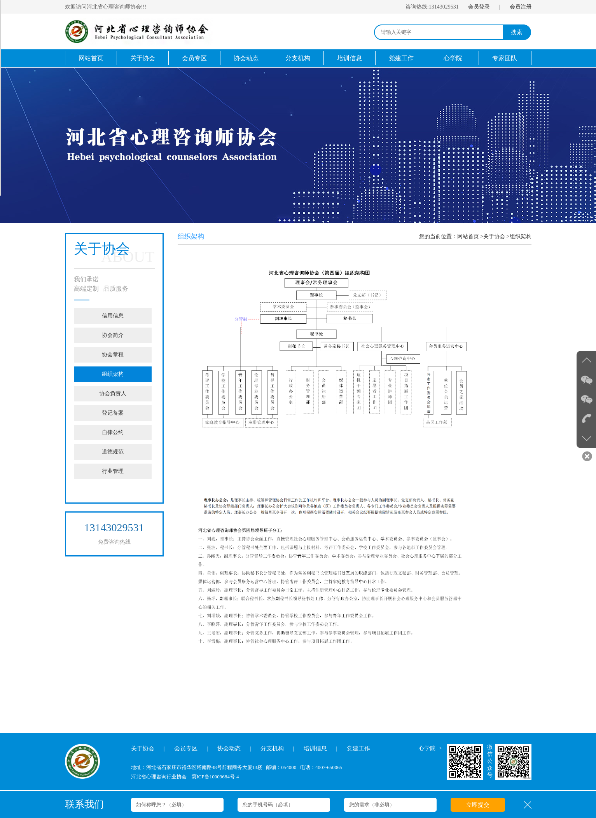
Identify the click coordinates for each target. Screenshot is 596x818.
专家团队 (504, 58)
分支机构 (297, 58)
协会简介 (113, 335)
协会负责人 (112, 393)
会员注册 (520, 7)
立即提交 (477, 805)
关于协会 (142, 58)
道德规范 (113, 452)
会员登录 (479, 7)
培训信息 (349, 58)
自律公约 (113, 432)
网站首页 (91, 58)
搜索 (517, 32)
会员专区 (194, 58)
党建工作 (401, 58)
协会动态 (246, 58)
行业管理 (113, 471)
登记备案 (113, 413)
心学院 (453, 58)
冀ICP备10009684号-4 (215, 777)
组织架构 (113, 374)
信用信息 (113, 316)
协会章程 (113, 355)
